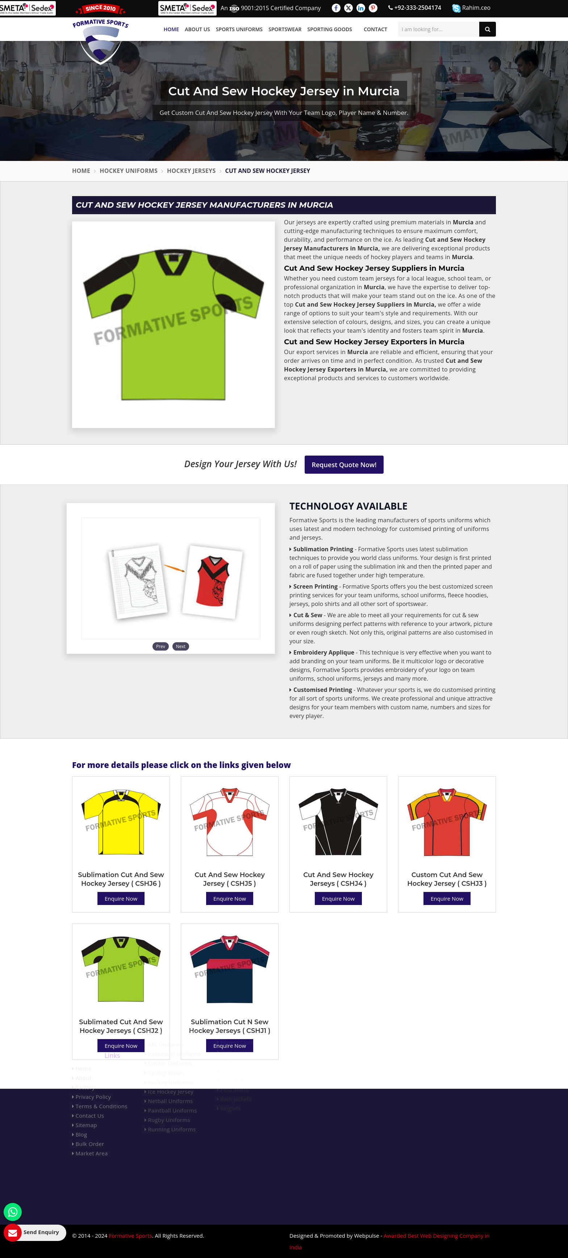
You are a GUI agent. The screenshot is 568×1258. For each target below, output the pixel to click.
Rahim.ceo (471, 8)
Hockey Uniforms (129, 171)
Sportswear (284, 29)
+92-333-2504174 (414, 8)
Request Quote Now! (344, 464)
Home (171, 29)
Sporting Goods (330, 29)
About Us (197, 29)
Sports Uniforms (239, 29)
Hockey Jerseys (191, 171)
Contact (375, 29)
